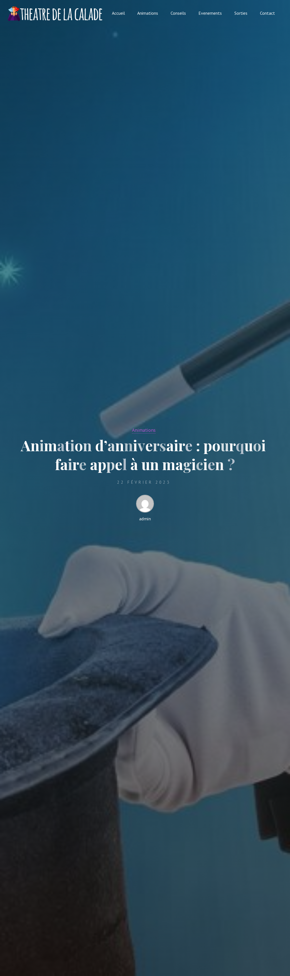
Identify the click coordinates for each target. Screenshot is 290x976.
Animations (144, 430)
